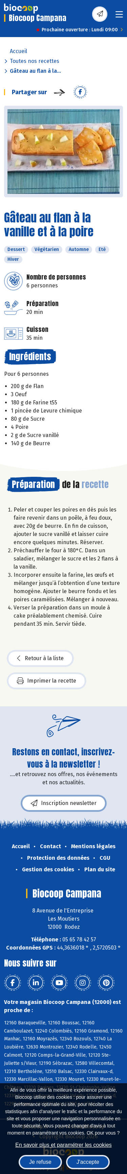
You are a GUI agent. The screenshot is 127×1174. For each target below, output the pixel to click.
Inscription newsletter (64, 803)
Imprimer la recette (46, 680)
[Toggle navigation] (119, 16)
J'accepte (88, 1162)
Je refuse (40, 1162)
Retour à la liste (40, 658)
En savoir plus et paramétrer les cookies (63, 1145)
